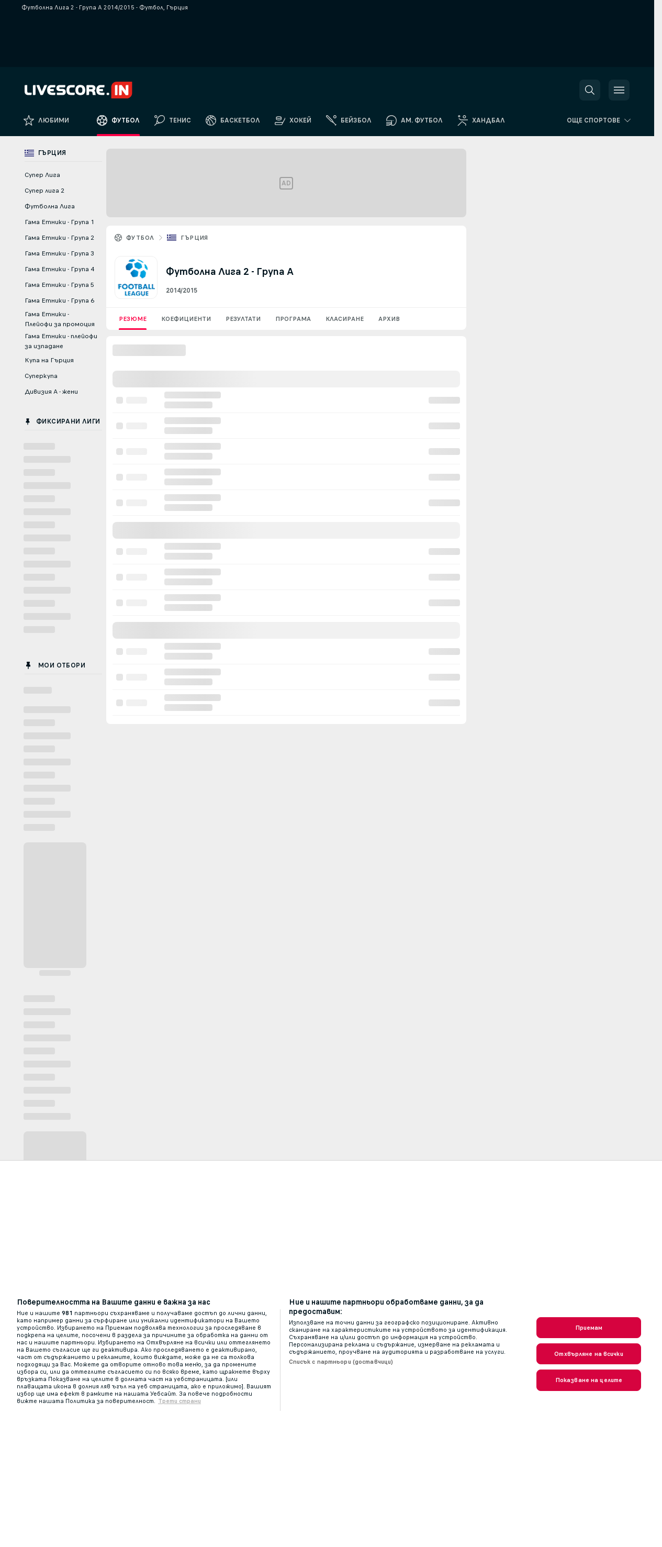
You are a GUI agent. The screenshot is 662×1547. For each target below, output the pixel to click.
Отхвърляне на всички (588, 1353)
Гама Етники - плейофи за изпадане (61, 341)
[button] (589, 90)
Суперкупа (41, 376)
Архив (389, 318)
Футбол (140, 237)
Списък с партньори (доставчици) (341, 1361)
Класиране (345, 318)
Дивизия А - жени (51, 391)
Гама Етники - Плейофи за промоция (60, 319)
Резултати (243, 318)
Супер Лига (42, 175)
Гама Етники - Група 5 (59, 285)
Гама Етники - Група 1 (59, 222)
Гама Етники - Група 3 (59, 253)
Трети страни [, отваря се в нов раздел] (179, 1401)
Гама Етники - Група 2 (59, 237)
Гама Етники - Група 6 (59, 300)
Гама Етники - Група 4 (59, 269)
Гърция (194, 237)
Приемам (589, 1327)
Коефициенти (186, 318)
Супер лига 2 (44, 190)
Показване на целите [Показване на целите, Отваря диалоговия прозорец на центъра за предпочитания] (588, 1380)
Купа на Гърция (49, 360)
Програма (293, 318)
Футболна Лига (50, 206)
